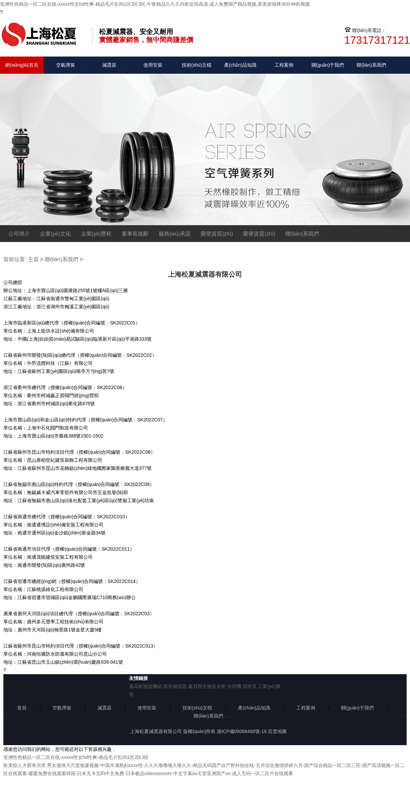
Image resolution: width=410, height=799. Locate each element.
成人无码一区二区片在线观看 (262, 773)
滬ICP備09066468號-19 (241, 731)
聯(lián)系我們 (371, 65)
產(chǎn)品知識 (240, 65)
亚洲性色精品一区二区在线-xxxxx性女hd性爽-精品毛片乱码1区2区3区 (76, 757)
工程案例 (284, 65)
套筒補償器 (175, 686)
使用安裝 (153, 65)
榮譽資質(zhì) (217, 234)
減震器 (109, 65)
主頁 (33, 259)
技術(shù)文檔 (196, 65)
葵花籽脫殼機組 (145, 686)
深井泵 (250, 686)
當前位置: (14, 259)
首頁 (22, 707)
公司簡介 (19, 234)
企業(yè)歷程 (96, 234)
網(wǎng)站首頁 (21, 65)
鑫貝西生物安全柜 (207, 686)
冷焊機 (234, 686)
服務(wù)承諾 (175, 234)
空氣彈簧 (65, 65)
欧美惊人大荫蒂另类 (24, 765)
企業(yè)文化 (55, 234)
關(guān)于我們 (328, 65)
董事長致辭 (135, 234)
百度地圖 (277, 731)
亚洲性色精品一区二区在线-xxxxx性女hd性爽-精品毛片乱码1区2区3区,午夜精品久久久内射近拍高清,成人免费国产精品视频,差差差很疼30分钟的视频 (155, 4)
